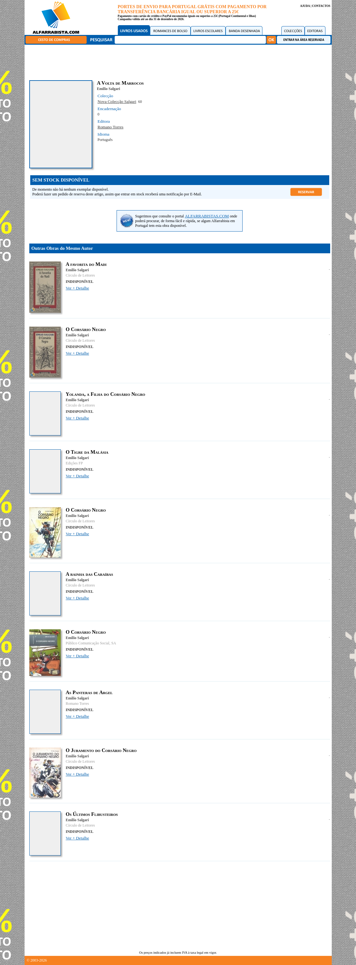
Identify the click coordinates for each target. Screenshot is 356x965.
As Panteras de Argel (89, 692)
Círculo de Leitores (80, 275)
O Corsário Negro (86, 329)
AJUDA (305, 6)
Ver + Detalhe (77, 288)
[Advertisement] (179, 61)
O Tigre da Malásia (87, 452)
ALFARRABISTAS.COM (207, 216)
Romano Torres (110, 127)
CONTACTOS (321, 6)
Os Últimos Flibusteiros (92, 814)
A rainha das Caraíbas (89, 574)
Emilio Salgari (108, 89)
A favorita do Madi (86, 264)
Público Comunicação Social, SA (91, 643)
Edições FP (74, 463)
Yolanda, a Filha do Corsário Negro (105, 394)
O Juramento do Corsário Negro (101, 750)
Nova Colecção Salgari (117, 101)
